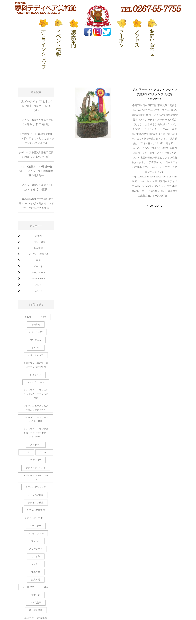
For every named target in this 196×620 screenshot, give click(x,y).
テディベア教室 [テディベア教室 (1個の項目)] (35, 502)
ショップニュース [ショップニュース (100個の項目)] (36, 382)
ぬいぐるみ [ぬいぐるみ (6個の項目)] (35, 339)
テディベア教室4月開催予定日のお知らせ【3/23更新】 (36, 122)
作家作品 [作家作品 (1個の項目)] (35, 571)
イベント (38, 266)
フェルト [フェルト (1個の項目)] (35, 540)
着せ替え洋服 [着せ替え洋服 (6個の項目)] (35, 610)
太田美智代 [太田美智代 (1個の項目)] (28, 587)
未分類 (38, 290)
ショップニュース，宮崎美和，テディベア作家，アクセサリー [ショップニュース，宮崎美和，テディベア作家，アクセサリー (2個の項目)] (35, 432)
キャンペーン (38, 272)
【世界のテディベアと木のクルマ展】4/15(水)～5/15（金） (36, 106)
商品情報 (38, 248)
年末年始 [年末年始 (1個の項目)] (35, 594)
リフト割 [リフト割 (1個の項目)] (35, 556)
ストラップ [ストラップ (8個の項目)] (35, 444)
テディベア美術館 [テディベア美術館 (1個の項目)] (36, 510)
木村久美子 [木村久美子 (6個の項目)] (35, 602)
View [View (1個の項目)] (43, 316)
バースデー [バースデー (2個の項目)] (35, 525)
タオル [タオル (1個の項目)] (26, 452)
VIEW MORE (154, 205)
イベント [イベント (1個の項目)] (35, 347)
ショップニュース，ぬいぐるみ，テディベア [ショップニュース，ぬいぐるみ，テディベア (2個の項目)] (35, 407)
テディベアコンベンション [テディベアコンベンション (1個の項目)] (35, 477)
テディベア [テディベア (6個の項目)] (35, 460)
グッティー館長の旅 (38, 254)
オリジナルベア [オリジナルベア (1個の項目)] (35, 355)
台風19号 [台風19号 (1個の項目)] (35, 579)
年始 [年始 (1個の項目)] (46, 587)
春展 (38, 260)
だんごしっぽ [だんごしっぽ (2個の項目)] (35, 332)
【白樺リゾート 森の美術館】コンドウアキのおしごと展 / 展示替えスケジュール (36, 138)
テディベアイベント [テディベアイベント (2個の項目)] (36, 467)
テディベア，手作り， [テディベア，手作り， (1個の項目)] (35, 517)
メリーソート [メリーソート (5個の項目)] (35, 548)
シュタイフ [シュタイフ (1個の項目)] (35, 374)
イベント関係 (38, 241)
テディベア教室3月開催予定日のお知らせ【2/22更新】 (36, 154)
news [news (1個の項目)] (28, 316)
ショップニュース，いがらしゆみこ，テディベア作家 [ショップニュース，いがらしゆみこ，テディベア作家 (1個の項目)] (35, 393)
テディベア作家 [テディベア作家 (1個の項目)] (35, 494)
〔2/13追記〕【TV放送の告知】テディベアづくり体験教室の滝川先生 (36, 171)
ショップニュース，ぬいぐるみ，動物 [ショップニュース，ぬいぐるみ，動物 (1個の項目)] (35, 419)
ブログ (38, 284)
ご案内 (38, 235)
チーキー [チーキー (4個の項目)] (44, 452)
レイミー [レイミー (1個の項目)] (35, 564)
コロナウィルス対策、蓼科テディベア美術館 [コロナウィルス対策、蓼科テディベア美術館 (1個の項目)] (35, 364)
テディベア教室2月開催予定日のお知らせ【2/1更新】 (36, 187)
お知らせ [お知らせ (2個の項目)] (35, 324)
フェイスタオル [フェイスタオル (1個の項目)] (35, 533)
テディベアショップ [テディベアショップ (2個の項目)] (36, 487)
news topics (38, 278)
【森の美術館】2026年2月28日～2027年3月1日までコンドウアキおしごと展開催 (36, 203)
